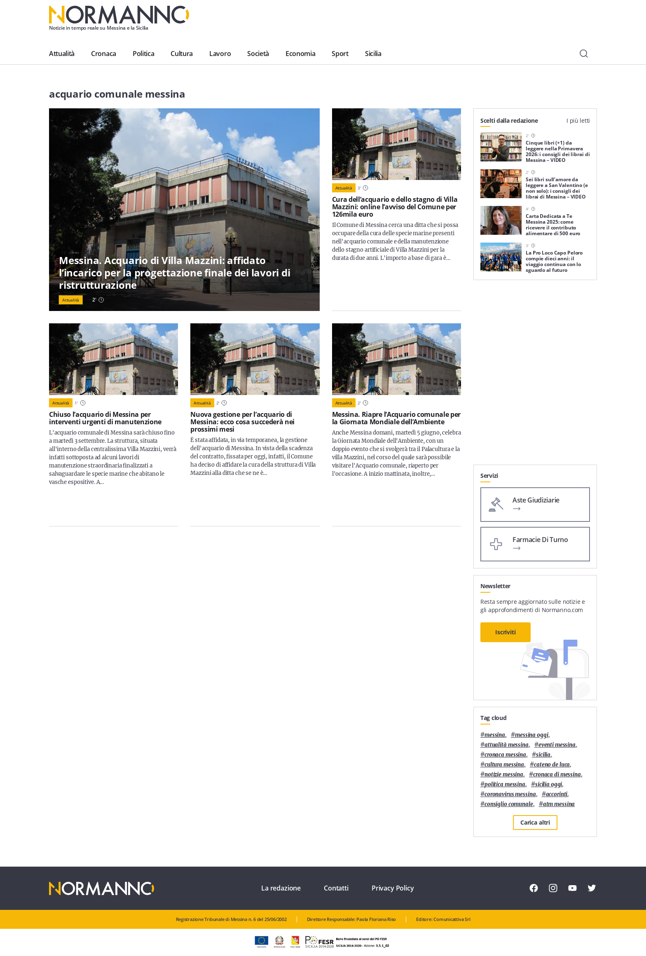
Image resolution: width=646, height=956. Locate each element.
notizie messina (504, 774)
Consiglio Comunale (509, 804)
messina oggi (531, 735)
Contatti (336, 888)
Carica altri (535, 822)
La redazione (281, 888)
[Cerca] (584, 53)
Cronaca (103, 53)
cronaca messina (505, 754)
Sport (340, 53)
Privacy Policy (393, 888)
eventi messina (557, 744)
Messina (495, 735)
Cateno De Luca (552, 764)
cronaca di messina (557, 774)
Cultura (182, 53)
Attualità (62, 53)
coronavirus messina (510, 794)
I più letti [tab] (578, 120)
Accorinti (557, 794)
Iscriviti (505, 632)
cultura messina (504, 764)
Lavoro (220, 53)
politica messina (505, 784)
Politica (143, 53)
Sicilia (373, 53)
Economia (300, 53)
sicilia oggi (548, 784)
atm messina (559, 804)
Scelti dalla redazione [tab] (509, 120)
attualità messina (507, 744)
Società (258, 53)
